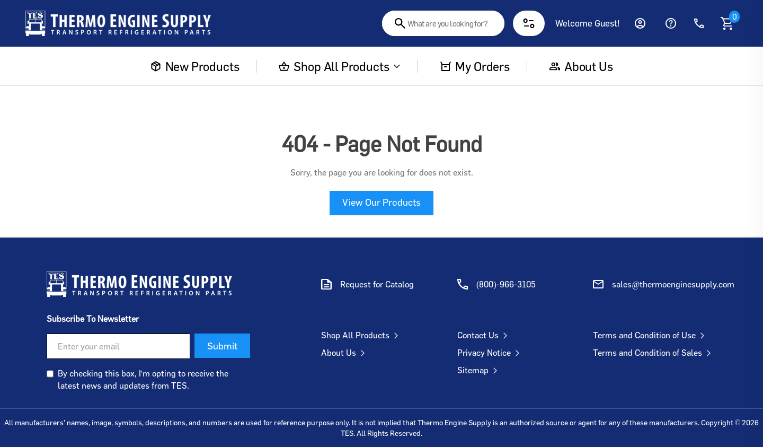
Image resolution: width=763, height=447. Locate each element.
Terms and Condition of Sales (654, 352)
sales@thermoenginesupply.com (673, 284)
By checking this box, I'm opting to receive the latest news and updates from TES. (143, 379)
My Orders (474, 66)
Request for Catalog (377, 284)
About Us (345, 352)
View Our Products (381, 202)
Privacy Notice (490, 352)
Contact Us (484, 335)
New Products (194, 66)
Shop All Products (340, 66)
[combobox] (443, 23)
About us (581, 66)
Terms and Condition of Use (651, 335)
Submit (222, 346)
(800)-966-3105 (506, 284)
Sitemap (479, 370)
